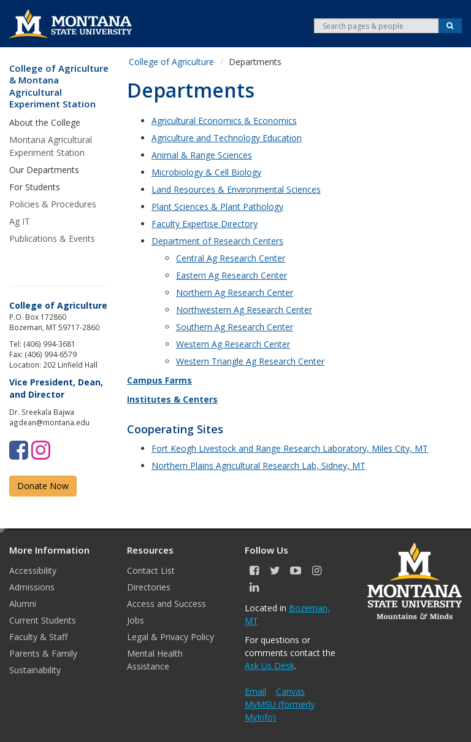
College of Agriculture (171, 62)
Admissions (32, 587)
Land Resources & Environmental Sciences (236, 189)
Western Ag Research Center (233, 344)
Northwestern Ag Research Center (244, 309)
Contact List (151, 570)
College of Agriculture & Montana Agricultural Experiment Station (59, 86)
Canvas (290, 691)
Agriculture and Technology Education (226, 138)
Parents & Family (43, 653)
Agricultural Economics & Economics (224, 120)
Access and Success (166, 603)
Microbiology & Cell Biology (206, 172)
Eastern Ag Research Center (231, 275)
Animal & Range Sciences (201, 155)
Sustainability (35, 670)
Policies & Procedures (52, 204)
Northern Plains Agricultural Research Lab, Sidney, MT (258, 465)
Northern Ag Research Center (234, 292)
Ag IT (19, 221)
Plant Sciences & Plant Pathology (217, 206)
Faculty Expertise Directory (204, 224)
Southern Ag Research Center (234, 327)
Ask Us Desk (269, 665)
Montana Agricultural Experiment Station (50, 146)
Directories (148, 587)
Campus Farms (159, 380)
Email (255, 691)
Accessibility (32, 570)
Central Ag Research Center (230, 258)
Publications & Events (52, 238)
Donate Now (43, 486)
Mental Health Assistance (155, 659)
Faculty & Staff (38, 637)
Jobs (135, 620)
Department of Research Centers (217, 241)
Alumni (22, 603)
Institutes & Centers (172, 399)
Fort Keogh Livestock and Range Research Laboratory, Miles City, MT (289, 448)
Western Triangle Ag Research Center (250, 361)
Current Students (42, 620)
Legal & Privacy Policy (170, 637)
